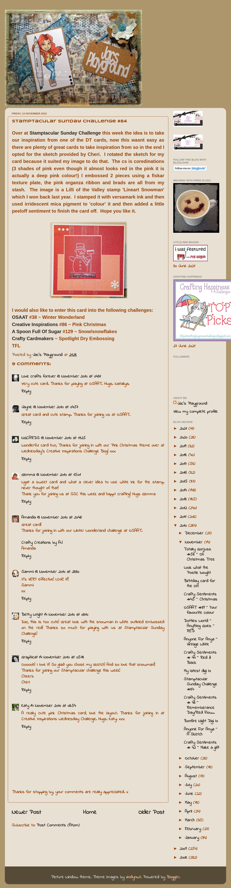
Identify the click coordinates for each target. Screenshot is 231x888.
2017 (184, 464)
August (191, 776)
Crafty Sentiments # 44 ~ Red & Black (200, 658)
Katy (25, 706)
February (193, 829)
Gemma (28, 475)
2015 (184, 481)
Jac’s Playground (192, 404)
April (189, 811)
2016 (184, 473)
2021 (184, 429)
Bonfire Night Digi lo (201, 721)
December (195, 533)
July (189, 785)
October (192, 758)
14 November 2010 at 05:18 (61, 657)
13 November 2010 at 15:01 (58, 475)
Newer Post (26, 812)
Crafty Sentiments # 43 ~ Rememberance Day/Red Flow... (200, 705)
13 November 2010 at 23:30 (57, 572)
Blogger (173, 877)
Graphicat (29, 657)
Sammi (27, 572)
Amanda (28, 517)
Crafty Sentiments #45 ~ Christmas (200, 597)
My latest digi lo (197, 671)
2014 (184, 490)
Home (90, 812)
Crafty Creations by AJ (41, 543)
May (189, 803)
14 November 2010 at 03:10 (66, 615)
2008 (184, 858)
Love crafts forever (38, 376)
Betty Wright (32, 615)
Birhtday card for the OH (199, 583)
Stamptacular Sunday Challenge (65, 133)
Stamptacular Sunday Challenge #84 (200, 684)
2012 (184, 508)
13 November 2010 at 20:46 (59, 517)
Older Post (151, 812)
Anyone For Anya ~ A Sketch (200, 732)
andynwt (133, 877)
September (195, 767)
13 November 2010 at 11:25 (63, 438)
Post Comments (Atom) (58, 825)
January (192, 838)
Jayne (26, 407)
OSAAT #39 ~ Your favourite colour (200, 610)
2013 (184, 499)
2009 (184, 849)
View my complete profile (195, 412)
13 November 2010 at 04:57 (55, 407)
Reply (26, 391)
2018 (184, 455)
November (194, 542)
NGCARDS (30, 438)
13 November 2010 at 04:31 (79, 376)
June (190, 794)
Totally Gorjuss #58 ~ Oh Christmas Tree (199, 554)
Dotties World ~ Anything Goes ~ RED (199, 626)
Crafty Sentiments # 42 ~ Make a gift (201, 745)
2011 (184, 517)
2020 (184, 437)
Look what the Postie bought (197, 570)
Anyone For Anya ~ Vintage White (200, 642)
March (190, 820)
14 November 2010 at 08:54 (53, 706)
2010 (184, 526)
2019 (184, 446)
